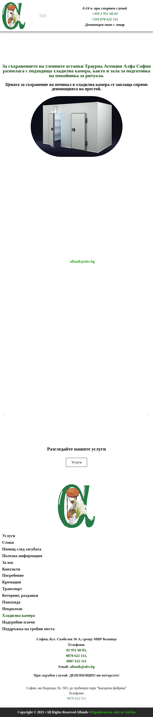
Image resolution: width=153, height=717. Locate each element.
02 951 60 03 (76, 650)
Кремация (11, 582)
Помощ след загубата (21, 549)
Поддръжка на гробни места (28, 629)
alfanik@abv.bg (82, 261)
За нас (8, 562)
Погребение (13, 575)
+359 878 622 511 (104, 19)
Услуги (8, 535)
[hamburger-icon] (43, 16)
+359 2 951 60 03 (105, 14)
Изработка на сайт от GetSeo (113, 712)
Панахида (11, 602)
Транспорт (12, 588)
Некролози (12, 608)
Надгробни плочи (18, 622)
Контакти (11, 569)
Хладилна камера (18, 615)
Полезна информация (22, 555)
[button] (5, 414)
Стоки (8, 542)
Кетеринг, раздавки (20, 595)
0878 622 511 (76, 656)
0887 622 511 (77, 661)
